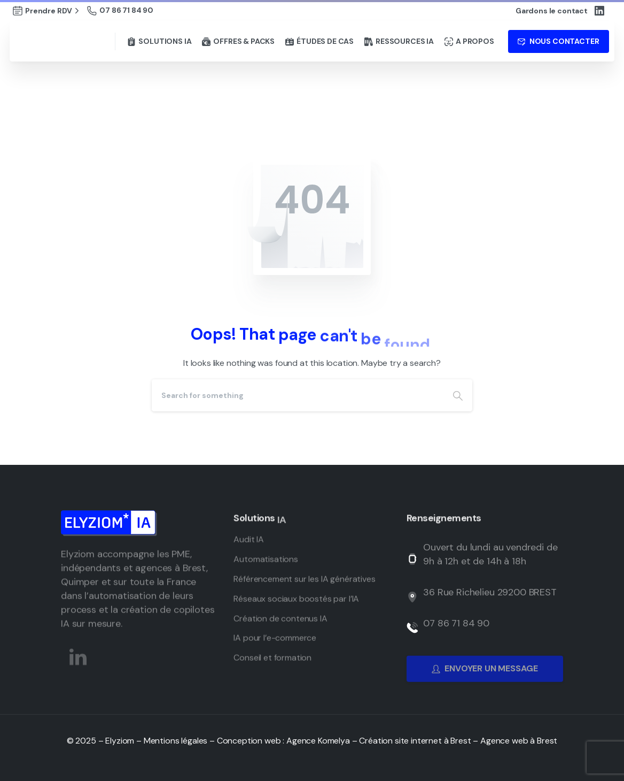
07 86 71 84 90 (120, 10)
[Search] (297, 395)
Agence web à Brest (518, 740)
